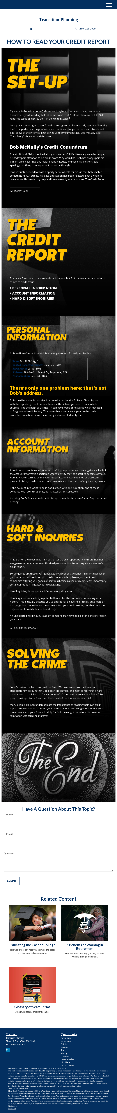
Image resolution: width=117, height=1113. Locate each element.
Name (9, 814)
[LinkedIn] (31, 29)
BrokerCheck (61, 1068)
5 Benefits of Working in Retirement (84, 947)
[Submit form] (12, 881)
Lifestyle (65, 1056)
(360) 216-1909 (85, 28)
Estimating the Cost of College (32, 945)
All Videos (65, 1062)
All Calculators (67, 1065)
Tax (62, 1050)
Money (64, 1053)
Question (9, 853)
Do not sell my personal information (67, 1086)
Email (9, 834)
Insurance (65, 1047)
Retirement (66, 1038)
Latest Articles (67, 1059)
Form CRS (12, 1108)
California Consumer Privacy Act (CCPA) (85, 1083)
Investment (66, 1041)
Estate (64, 1044)
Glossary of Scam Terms (32, 1007)
